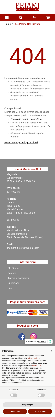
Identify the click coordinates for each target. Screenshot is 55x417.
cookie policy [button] (37, 365)
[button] (21, 18)
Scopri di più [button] (27, 405)
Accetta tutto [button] (40, 411)
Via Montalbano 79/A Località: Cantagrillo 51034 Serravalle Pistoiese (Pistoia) (25, 234)
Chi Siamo (13, 268)
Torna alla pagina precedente (26, 119)
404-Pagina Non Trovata (27, 24)
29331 (17, 219)
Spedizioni (13, 283)
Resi (10, 288)
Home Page (11, 142)
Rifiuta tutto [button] (15, 411)
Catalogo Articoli (28, 142)
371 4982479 (13, 191)
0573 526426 (13, 188)
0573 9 (10, 219)
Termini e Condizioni (18, 278)
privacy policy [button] (33, 358)
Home (8, 24)
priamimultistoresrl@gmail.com (23, 247)
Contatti (12, 273)
